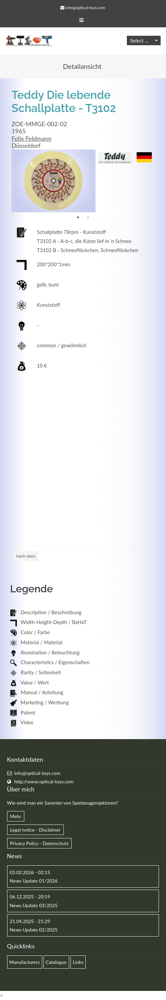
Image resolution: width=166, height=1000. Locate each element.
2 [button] (88, 217)
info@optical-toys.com (85, 7)
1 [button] (78, 217)
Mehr (15, 816)
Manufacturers (24, 962)
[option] (53, 181)
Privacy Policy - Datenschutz (39, 843)
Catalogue (56, 962)
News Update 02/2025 (34, 930)
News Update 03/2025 (34, 905)
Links (78, 962)
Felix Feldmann (31, 138)
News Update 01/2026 (34, 881)
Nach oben (25, 556)
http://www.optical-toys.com (44, 781)
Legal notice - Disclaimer (35, 830)
